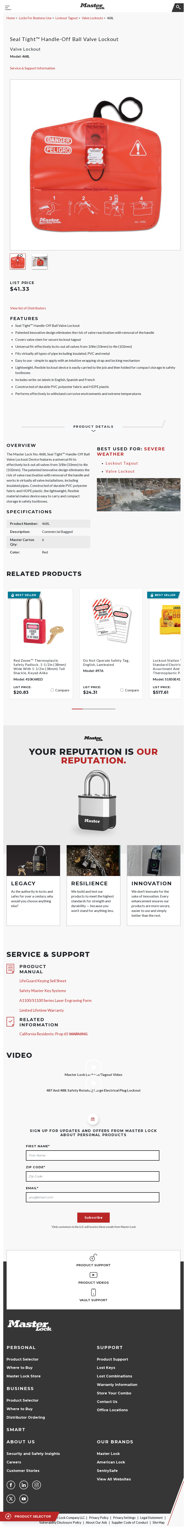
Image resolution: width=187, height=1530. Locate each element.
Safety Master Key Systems (42, 990)
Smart (16, 1429)
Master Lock (108, 1454)
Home (11, 18)
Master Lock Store (24, 1376)
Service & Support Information (32, 68)
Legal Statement (151, 1518)
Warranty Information (117, 1385)
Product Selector (23, 1359)
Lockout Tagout (67, 18)
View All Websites (114, 1479)
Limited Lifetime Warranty (41, 1010)
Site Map (159, 1522)
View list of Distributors (28, 308)
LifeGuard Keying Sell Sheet (42, 981)
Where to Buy (20, 1368)
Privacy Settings (124, 1518)
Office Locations (112, 1410)
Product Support (112, 1359)
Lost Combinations (114, 1376)
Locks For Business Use (35, 18)
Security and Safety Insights (33, 1454)
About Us (21, 1441)
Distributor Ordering (26, 1417)
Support (110, 1347)
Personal (21, 1347)
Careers (14, 1462)
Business (20, 1388)
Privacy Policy (98, 1518)
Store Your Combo (114, 1393)
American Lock (111, 1462)
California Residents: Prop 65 (53, 1034)
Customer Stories (23, 1471)
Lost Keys (106, 1368)
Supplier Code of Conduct (130, 1522)
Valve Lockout (120, 471)
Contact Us (107, 1402)
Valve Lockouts (92, 18)
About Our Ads (96, 1522)
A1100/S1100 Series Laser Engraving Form (55, 1000)
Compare (62, 690)
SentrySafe (107, 1471)
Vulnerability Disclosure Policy (60, 1522)
